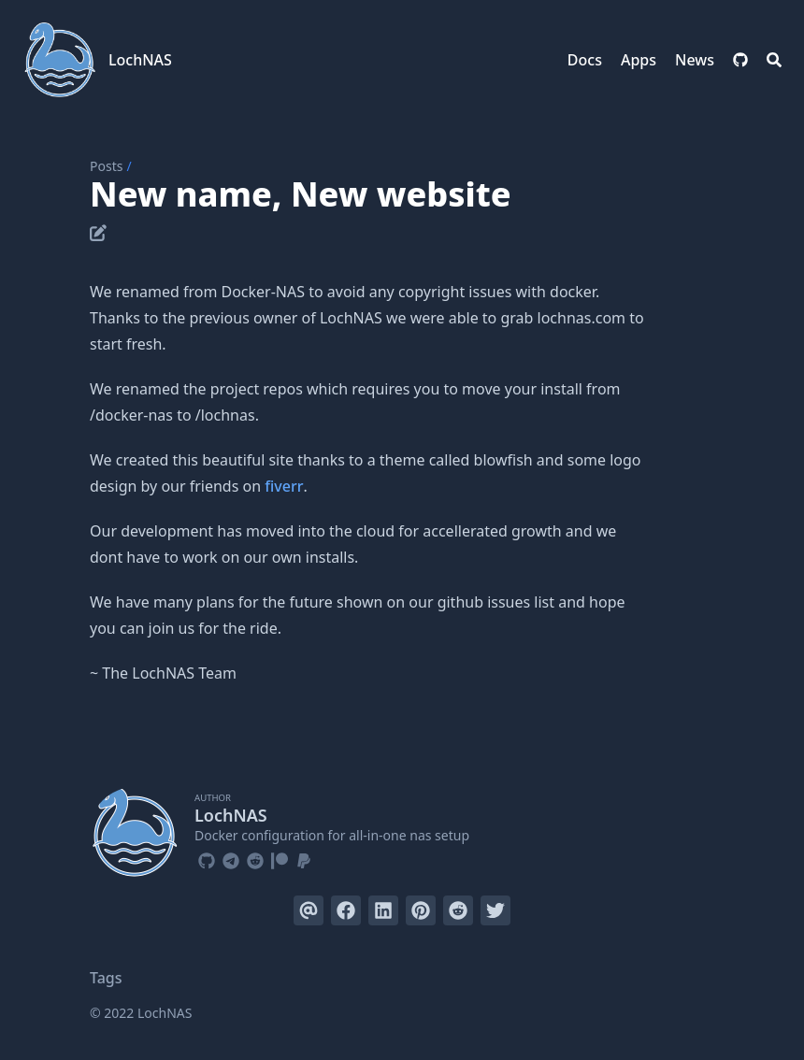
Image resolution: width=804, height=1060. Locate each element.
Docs (584, 60)
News (694, 60)
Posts (106, 166)
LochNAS (140, 60)
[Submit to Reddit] (458, 910)
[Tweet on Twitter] (495, 910)
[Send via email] (308, 910)
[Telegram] (231, 858)
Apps (638, 60)
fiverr (284, 486)
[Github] (206, 858)
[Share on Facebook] (346, 910)
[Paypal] (304, 858)
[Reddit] (255, 858)
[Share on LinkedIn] (383, 910)
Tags (106, 977)
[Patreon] (279, 858)
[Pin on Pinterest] (421, 910)
